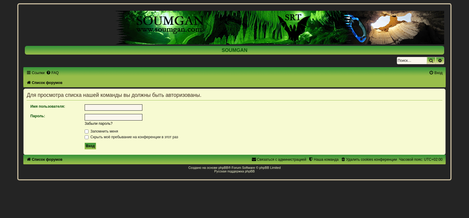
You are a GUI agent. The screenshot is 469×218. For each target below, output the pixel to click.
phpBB (223, 167)
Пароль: (37, 116)
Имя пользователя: (47, 106)
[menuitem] (52, 73)
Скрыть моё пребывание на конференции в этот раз (131, 137)
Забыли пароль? (98, 123)
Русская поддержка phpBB (234, 171)
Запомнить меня (101, 131)
